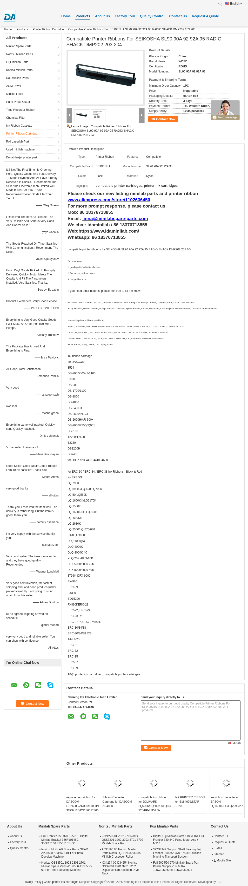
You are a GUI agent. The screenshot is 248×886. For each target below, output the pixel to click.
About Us (102, 16)
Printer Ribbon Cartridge (48, 29)
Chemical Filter (16, 117)
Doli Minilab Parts (17, 78)
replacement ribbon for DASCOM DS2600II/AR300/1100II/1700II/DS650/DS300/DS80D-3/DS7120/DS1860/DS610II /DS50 (82, 806)
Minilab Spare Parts (19, 46)
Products (82, 16)
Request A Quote (205, 16)
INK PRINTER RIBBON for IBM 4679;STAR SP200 (189, 802)
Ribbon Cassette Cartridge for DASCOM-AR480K (117, 802)
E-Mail (218, 848)
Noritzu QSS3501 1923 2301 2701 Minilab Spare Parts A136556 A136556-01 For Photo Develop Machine (66, 866)
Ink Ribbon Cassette (19, 125)
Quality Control (152, 16)
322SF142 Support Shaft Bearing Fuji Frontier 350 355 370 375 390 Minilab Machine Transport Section (177, 853)
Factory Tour (125, 16)
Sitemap (219, 854)
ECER (221, 882)
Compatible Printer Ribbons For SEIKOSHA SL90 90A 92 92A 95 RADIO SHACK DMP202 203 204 (102, 131)
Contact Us (178, 16)
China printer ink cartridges (61, 882)
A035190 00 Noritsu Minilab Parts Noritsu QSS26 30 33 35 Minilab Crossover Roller (121, 853)
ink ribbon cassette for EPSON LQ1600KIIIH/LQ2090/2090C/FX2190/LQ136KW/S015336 (227, 802)
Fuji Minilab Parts (17, 62)
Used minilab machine (20, 149)
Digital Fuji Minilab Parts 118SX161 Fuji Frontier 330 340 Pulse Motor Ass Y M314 (178, 839)
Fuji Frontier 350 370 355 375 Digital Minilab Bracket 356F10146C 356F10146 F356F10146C (64, 839)
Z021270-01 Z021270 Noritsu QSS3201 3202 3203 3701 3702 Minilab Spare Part (122, 839)
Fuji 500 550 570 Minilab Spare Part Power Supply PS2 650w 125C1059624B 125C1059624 (176, 866)
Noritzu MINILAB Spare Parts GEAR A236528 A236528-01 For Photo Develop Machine (64, 853)
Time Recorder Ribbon (20, 109)
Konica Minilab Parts (19, 70)
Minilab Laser (14, 94)
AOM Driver (13, 86)
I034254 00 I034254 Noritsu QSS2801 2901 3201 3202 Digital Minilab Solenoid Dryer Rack (121, 868)
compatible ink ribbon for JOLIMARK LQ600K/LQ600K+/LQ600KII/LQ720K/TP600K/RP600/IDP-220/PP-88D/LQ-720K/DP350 (154, 806)
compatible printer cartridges (121, 674)
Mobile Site (222, 860)
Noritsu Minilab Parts (19, 54)
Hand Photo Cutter (18, 102)
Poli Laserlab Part (17, 141)
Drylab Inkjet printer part (21, 157)
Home (66, 16)
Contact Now (165, 119)
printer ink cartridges (88, 674)
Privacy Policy (32, 882)
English (236, 3)
